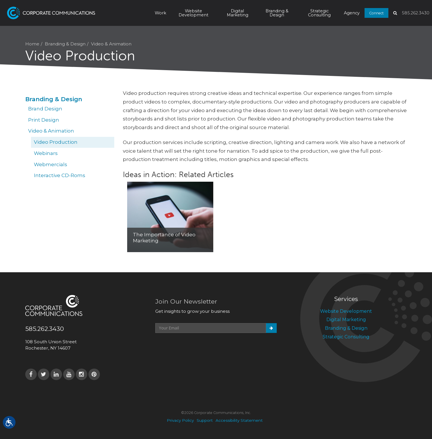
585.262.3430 (415, 13)
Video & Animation (111, 44)
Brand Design (45, 109)
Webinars (46, 153)
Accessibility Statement (239, 420)
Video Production (56, 142)
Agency (352, 13)
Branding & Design (277, 13)
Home (32, 44)
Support (205, 420)
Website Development (193, 13)
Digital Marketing (237, 13)
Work (160, 13)
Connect (376, 13)
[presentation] (199, 347)
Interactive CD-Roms (59, 175)
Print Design (43, 120)
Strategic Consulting (319, 13)
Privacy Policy (180, 420)
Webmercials (50, 164)
